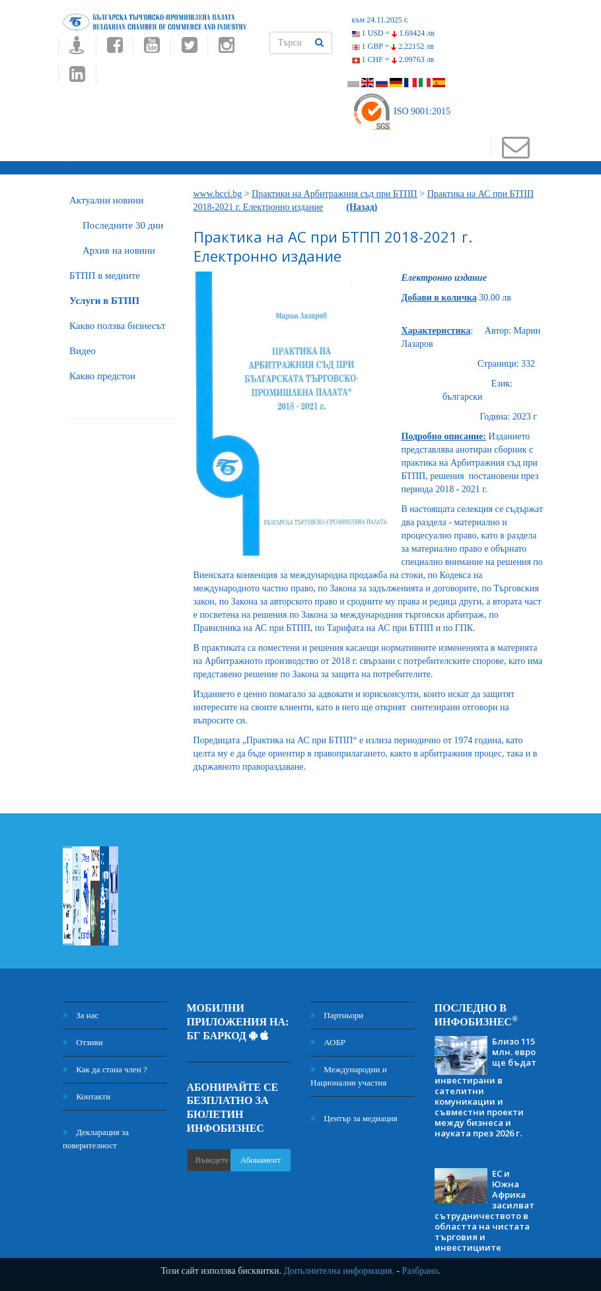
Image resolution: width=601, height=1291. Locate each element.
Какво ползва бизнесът (117, 325)
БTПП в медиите (104, 275)
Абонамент (260, 1160)
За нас (80, 1015)
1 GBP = (393, 46)
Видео (82, 351)
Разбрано (420, 1271)
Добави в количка (439, 298)
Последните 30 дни (123, 225)
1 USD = (393, 33)
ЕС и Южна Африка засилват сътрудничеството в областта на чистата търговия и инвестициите (484, 1210)
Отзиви (83, 1042)
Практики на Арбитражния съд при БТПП (334, 194)
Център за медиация (354, 1118)
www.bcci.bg (218, 194)
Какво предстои (102, 376)
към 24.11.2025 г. (380, 19)
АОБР (327, 1042)
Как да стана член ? (105, 1069)
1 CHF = (393, 59)
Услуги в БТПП (104, 300)
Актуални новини (106, 200)
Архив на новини (119, 250)
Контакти (86, 1096)
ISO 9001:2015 (401, 111)
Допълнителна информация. (338, 1271)
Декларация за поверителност (96, 1138)
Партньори (336, 1015)
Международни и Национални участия (348, 1076)
